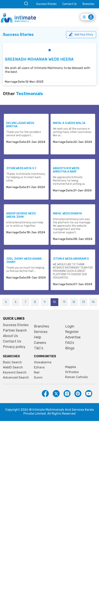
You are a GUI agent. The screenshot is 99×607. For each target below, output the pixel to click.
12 (73, 302)
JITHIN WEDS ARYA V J (21, 168)
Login (69, 326)
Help (37, 337)
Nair (37, 372)
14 (93, 302)
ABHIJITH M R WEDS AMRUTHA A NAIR (66, 170)
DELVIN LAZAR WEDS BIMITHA (20, 124)
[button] (49, 50)
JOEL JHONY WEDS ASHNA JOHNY (24, 260)
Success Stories (46, 4)
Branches (88, 4)
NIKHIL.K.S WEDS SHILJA (69, 123)
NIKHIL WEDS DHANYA (67, 213)
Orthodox (72, 372)
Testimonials (29, 93)
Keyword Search (15, 372)
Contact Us (69, 4)
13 (83, 302)
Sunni (38, 377)
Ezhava (39, 367)
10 (54, 302)
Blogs (69, 348)
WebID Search (13, 367)
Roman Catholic (76, 377)
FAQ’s (69, 342)
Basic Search (12, 362)
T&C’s (38, 348)
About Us (10, 336)
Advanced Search (16, 377)
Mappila (70, 367)
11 (64, 302)
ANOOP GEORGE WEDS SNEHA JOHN (21, 215)
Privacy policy (14, 347)
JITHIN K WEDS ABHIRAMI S (71, 258)
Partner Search (15, 330)
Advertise (73, 337)
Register (72, 332)
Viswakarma (42, 362)
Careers (40, 342)
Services (40, 332)
